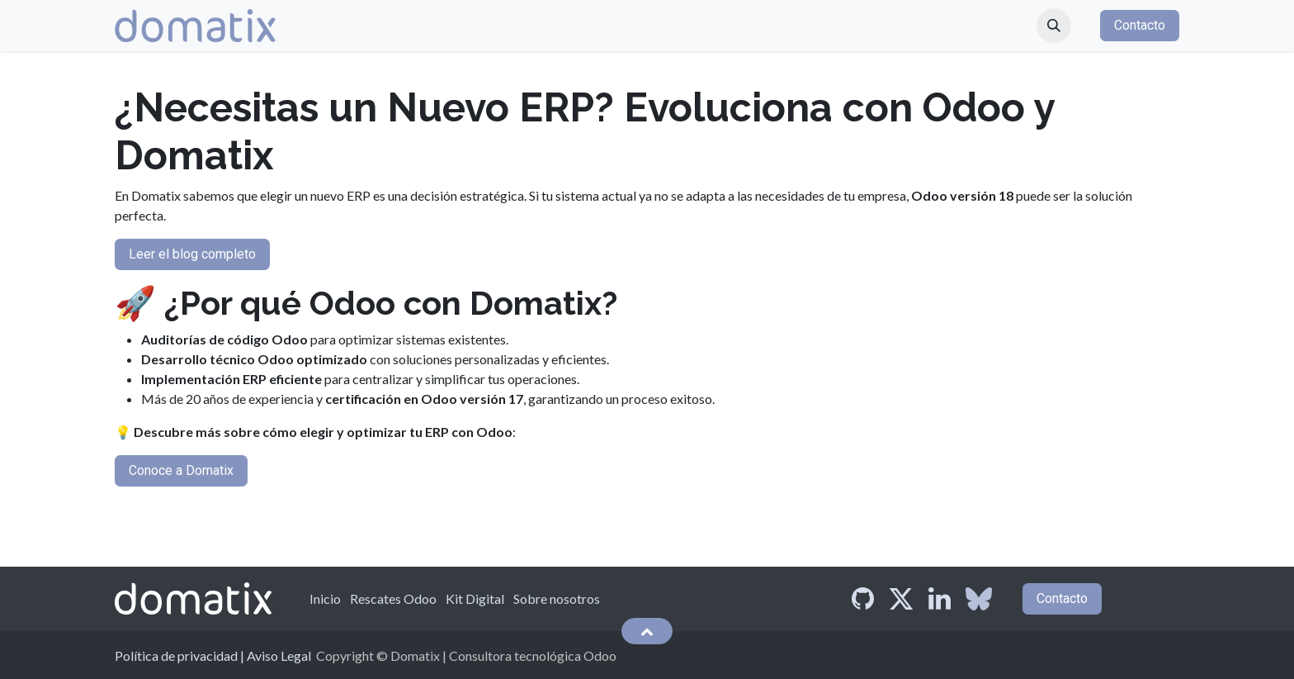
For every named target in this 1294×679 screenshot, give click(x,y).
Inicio (325, 598)
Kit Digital (475, 598)
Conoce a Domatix (181, 470)
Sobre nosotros (556, 598)
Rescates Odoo (393, 598)
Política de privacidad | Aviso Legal (213, 655)
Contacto (1139, 25)
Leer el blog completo (192, 254)
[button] (1054, 25)
